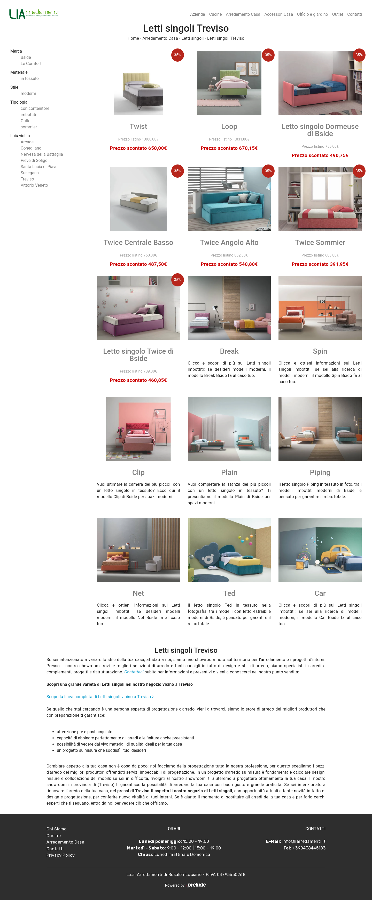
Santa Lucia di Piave (39, 166)
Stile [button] (14, 87)
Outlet (337, 14)
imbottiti (28, 114)
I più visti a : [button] (21, 135)
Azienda (197, 14)
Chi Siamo (57, 829)
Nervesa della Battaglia (42, 154)
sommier (29, 127)
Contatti (354, 14)
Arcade (27, 141)
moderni (28, 93)
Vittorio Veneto (34, 185)
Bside (26, 57)
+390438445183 (309, 848)
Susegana (30, 172)
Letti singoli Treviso (225, 38)
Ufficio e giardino (312, 14)
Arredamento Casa (243, 14)
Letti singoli (193, 38)
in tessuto (30, 78)
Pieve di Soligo (34, 160)
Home (133, 38)
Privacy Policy (61, 855)
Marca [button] (16, 51)
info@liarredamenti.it (304, 841)
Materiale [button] (19, 72)
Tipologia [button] (18, 102)
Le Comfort (31, 63)
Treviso (27, 179)
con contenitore (35, 108)
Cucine (215, 14)
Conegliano (31, 148)
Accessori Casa (278, 14)
